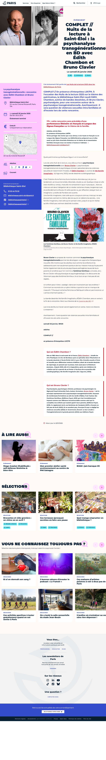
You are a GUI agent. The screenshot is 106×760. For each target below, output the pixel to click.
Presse (56, 718)
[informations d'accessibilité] (21, 167)
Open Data (63, 718)
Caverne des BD (85, 301)
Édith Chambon (83, 355)
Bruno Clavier (89, 391)
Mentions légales (20, 718)
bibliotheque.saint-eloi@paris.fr (58, 145)
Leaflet (20, 153)
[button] (20, 142)
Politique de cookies (75, 718)
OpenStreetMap (29, 153)
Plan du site (87, 718)
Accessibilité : (40, 718)
